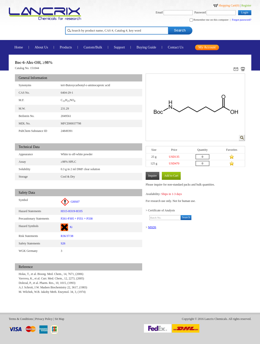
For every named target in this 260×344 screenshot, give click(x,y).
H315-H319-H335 (72, 211)
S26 (63, 243)
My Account (207, 47)
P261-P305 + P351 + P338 (76, 218)
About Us (41, 47)
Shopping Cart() (228, 5)
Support (119, 47)
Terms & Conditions (21, 319)
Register (246, 5)
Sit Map (59, 319)
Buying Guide (146, 47)
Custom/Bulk (93, 47)
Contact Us (175, 47)
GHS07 (70, 201)
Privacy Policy (43, 319)
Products (66, 47)
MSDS (152, 227)
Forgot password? (241, 19)
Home (18, 47)
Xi (66, 227)
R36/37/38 (67, 236)
